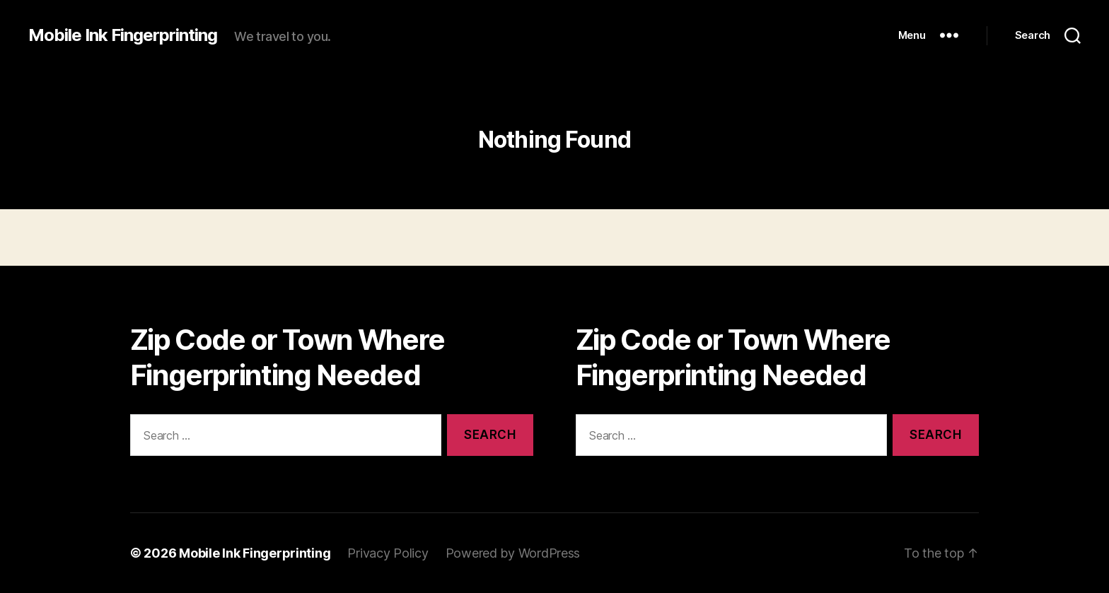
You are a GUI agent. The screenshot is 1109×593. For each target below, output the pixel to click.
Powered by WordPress (513, 553)
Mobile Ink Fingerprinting (122, 35)
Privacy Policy (387, 553)
